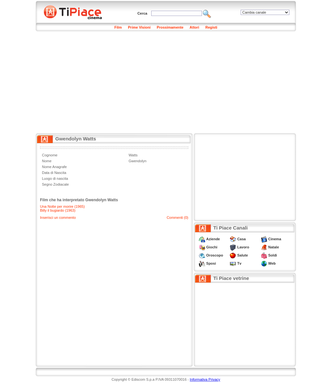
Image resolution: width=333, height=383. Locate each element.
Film (118, 27)
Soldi (272, 255)
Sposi (211, 263)
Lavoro (243, 247)
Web (272, 263)
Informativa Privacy (205, 379)
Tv (239, 263)
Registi (211, 27)
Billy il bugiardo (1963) (57, 210)
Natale (273, 247)
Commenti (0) (177, 217)
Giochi (211, 247)
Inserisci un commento (58, 217)
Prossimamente (170, 27)
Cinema (274, 239)
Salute (242, 255)
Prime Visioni (139, 27)
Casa (241, 239)
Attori (194, 27)
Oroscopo (214, 255)
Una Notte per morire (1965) (62, 206)
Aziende (213, 239)
